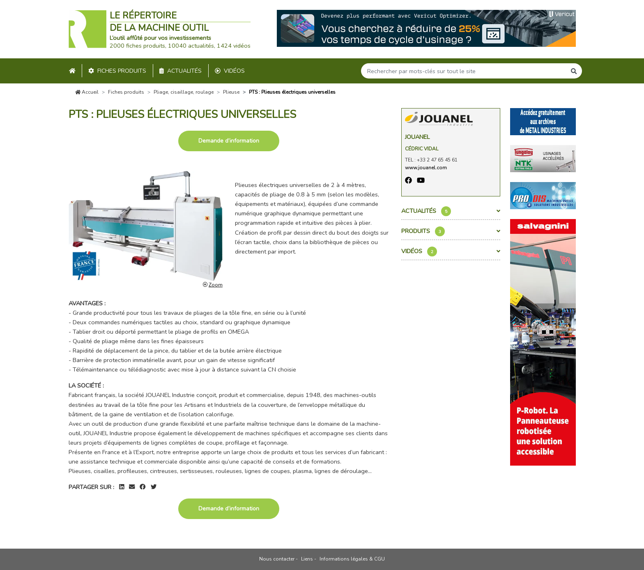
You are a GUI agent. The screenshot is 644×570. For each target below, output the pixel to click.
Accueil (87, 92)
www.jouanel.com (426, 167)
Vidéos (230, 71)
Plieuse (231, 92)
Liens (307, 559)
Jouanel (417, 137)
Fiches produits (117, 71)
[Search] (463, 70)
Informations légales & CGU (352, 559)
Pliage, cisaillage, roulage (184, 92)
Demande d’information (228, 141)
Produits (450, 231)
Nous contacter (276, 559)
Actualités (180, 71)
